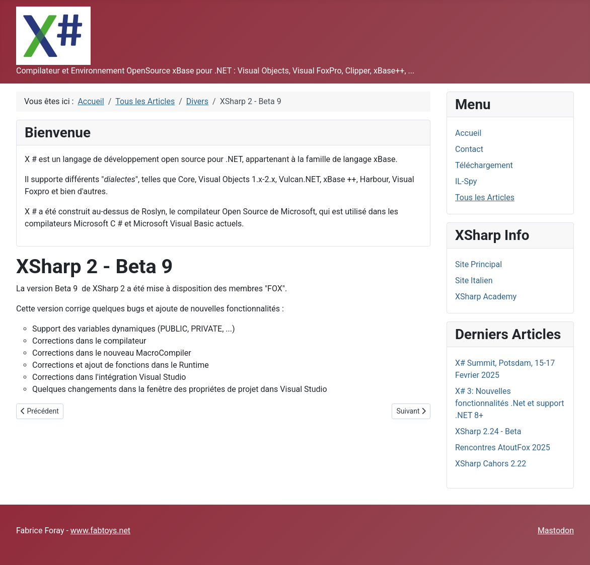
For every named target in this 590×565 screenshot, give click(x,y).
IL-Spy (466, 181)
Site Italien (473, 280)
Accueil (468, 133)
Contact (469, 149)
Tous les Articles (484, 197)
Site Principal (478, 264)
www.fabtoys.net (100, 530)
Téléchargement (484, 165)
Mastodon (556, 530)
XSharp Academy (486, 296)
